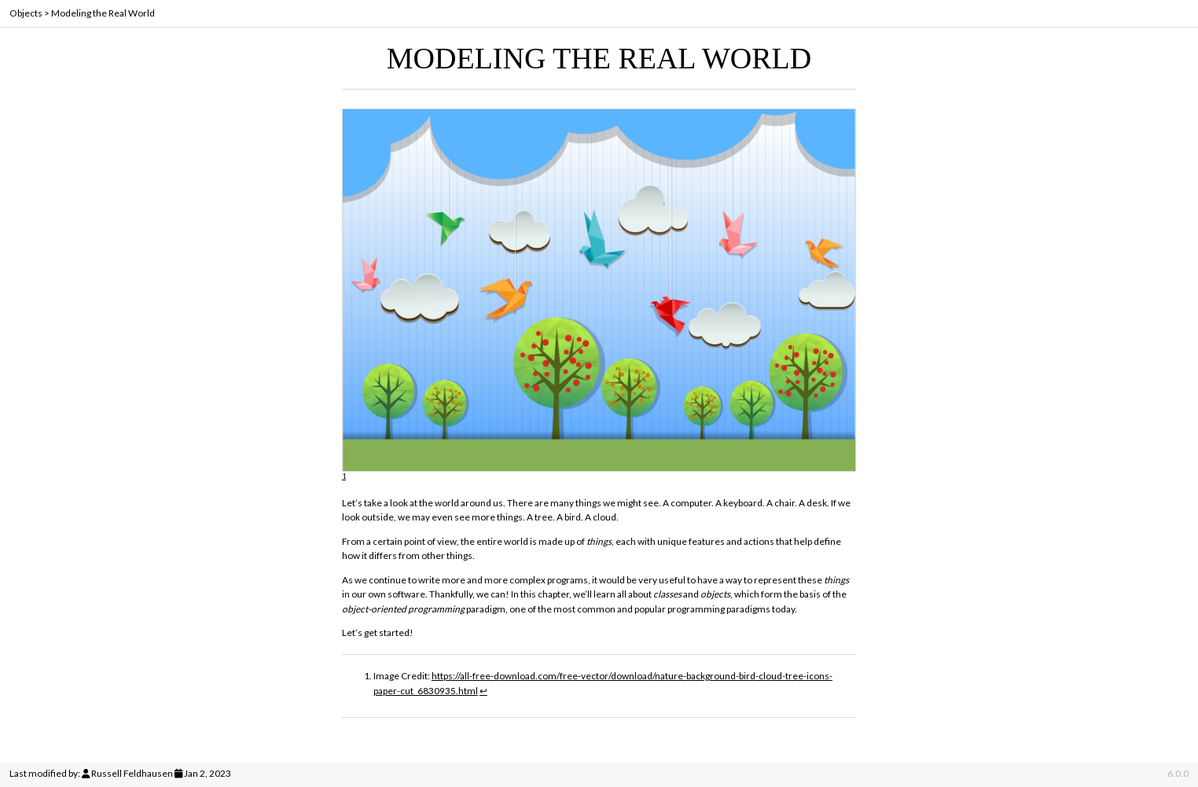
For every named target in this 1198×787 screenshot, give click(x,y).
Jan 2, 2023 (207, 773)
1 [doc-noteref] (344, 476)
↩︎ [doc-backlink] (483, 691)
